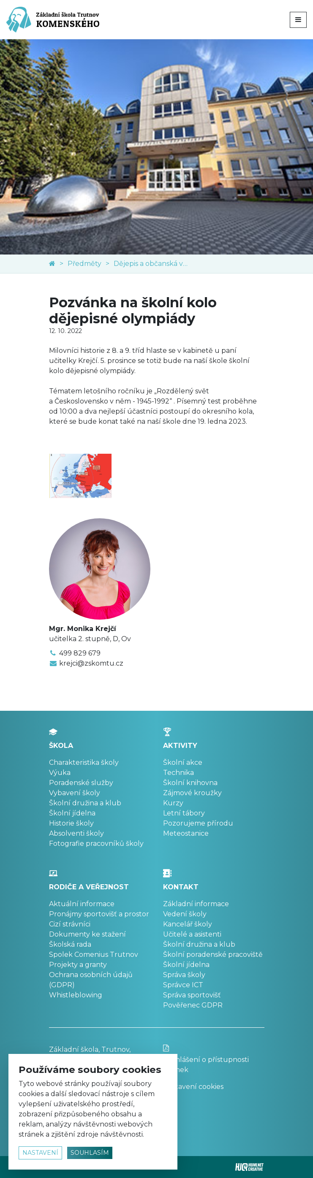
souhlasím (90, 1152)
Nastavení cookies (193, 1087)
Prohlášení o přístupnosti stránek (213, 1059)
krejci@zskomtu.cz (91, 663)
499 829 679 (80, 653)
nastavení (40, 1152)
